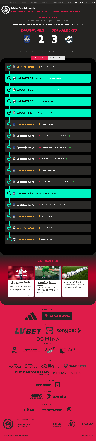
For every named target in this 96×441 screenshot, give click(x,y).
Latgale (43, 2)
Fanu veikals (90, 2)
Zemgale (32, 2)
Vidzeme (22, 2)
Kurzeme (11, 2)
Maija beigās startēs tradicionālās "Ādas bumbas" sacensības (46, 283)
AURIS (91, 435)
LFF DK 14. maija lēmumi (72, 282)
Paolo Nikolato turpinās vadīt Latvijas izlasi (20, 282)
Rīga (68, 2)
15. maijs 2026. (21, 295)
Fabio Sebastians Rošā (53, 78)
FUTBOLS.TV (79, 2)
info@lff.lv (24, 426)
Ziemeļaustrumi (56, 2)
